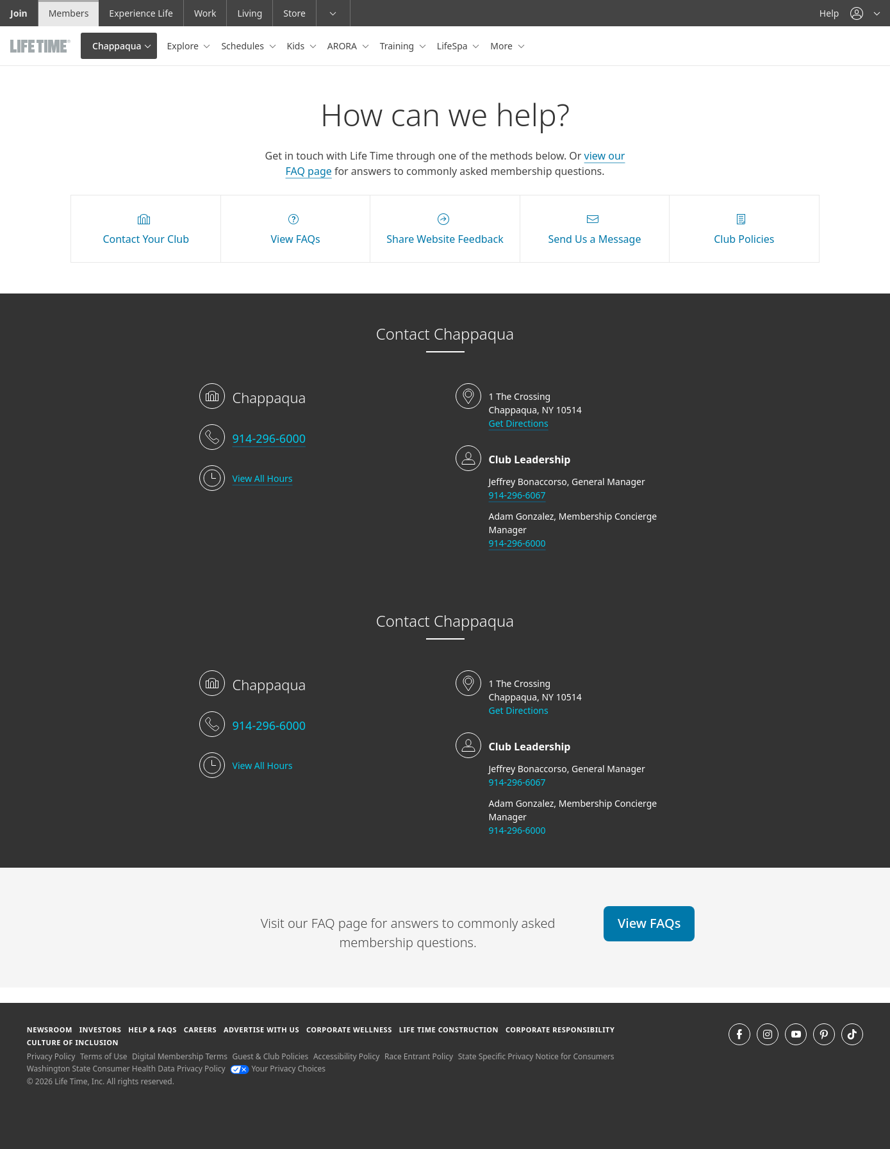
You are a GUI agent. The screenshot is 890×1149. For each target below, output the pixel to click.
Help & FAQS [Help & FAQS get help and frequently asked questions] (152, 1029)
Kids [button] (297, 46)
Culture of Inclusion (73, 1042)
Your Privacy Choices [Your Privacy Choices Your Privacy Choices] (278, 1068)
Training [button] (398, 46)
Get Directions (518, 423)
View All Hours (263, 478)
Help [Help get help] (829, 13)
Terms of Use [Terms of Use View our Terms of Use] (103, 1056)
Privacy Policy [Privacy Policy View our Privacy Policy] (51, 1056)
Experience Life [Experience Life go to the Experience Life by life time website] (141, 13)
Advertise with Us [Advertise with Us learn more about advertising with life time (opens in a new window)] (261, 1029)
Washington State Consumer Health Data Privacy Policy (126, 1068)
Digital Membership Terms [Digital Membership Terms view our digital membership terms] (179, 1056)
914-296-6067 (517, 495)
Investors (100, 1029)
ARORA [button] (343, 46)
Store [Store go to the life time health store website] (294, 13)
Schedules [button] (243, 46)
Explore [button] (184, 46)
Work (205, 13)
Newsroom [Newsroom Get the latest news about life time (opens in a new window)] (49, 1029)
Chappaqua (117, 46)
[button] (865, 13)
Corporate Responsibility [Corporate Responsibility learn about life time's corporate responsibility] (560, 1029)
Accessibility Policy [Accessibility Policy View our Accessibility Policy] (346, 1056)
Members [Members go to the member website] (69, 13)
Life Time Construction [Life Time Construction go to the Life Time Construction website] (449, 1029)
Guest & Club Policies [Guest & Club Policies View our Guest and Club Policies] (271, 1056)
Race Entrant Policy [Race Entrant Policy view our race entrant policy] (418, 1056)
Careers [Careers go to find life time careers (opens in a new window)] (200, 1029)
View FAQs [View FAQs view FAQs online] (649, 923)
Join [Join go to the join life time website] (19, 13)
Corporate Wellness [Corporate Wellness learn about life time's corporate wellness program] (349, 1029)
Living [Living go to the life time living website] (249, 13)
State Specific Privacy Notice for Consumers (536, 1056)
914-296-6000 (269, 438)
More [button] (502, 46)
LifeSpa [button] (453, 46)
